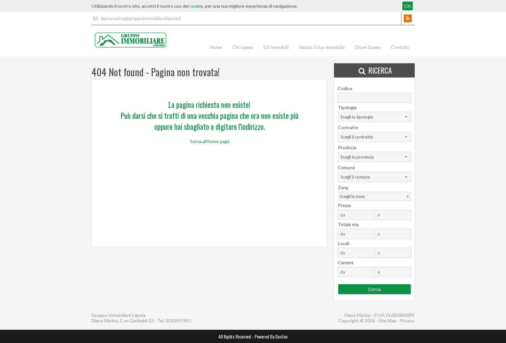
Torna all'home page (209, 141)
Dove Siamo (368, 47)
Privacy (407, 320)
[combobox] (374, 117)
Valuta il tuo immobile (322, 47)
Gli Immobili (275, 47)
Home (215, 47)
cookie (196, 6)
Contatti (400, 47)
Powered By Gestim (271, 336)
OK (407, 6)
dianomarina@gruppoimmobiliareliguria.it (136, 18)
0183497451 (178, 320)
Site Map (387, 320)
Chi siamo (242, 47)
